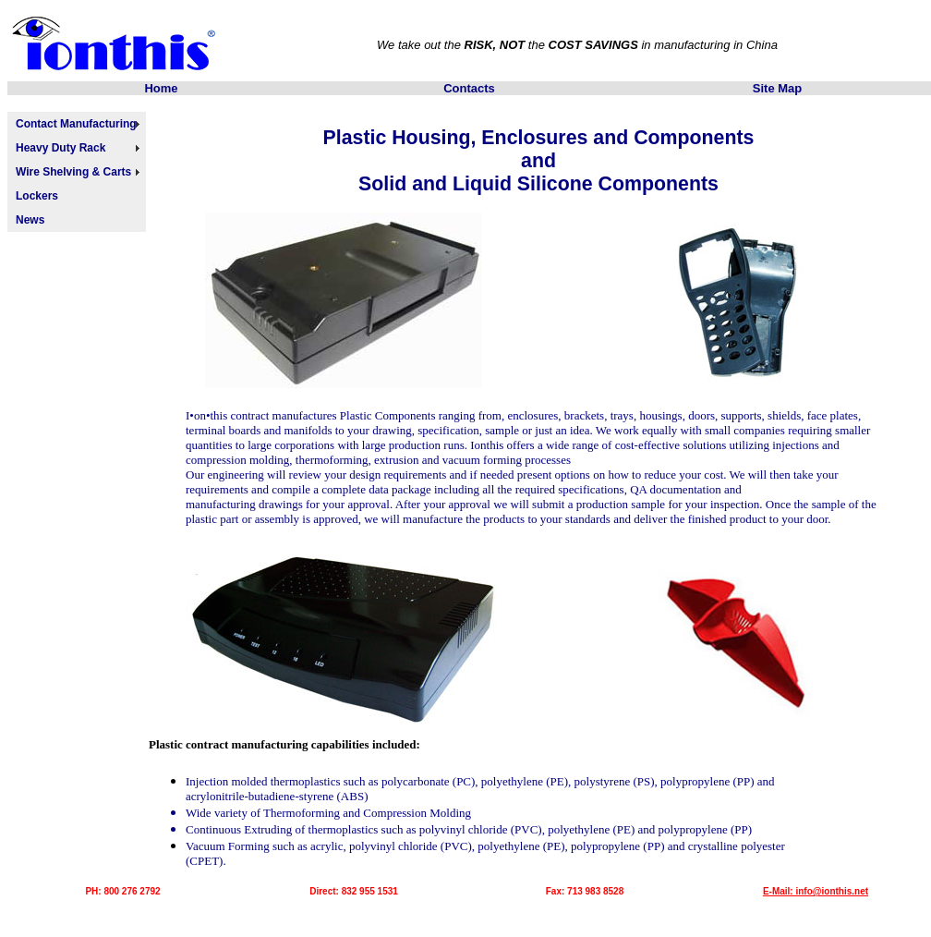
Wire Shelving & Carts (73, 171)
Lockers (37, 195)
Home (160, 88)
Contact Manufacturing (76, 123)
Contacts (469, 88)
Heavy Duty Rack (60, 147)
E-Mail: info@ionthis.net (815, 891)
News (30, 219)
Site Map (777, 88)
